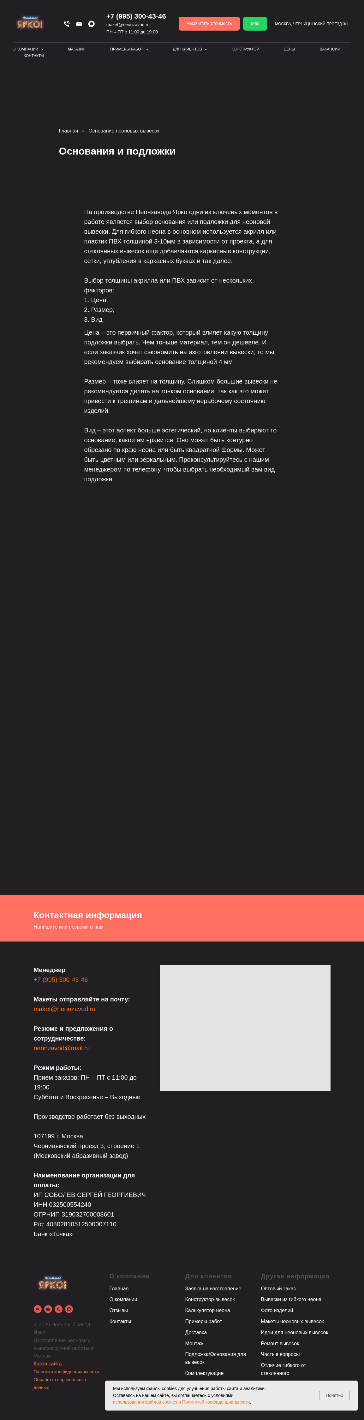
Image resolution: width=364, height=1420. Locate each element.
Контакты (34, 56)
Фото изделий (277, 1310)
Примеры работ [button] (127, 49)
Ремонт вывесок (280, 1343)
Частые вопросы (280, 1354)
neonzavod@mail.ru (62, 1048)
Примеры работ (203, 1321)
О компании (123, 1299)
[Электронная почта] (48, 1309)
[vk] (38, 1309)
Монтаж (194, 1343)
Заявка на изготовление (213, 1288)
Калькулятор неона (207, 1310)
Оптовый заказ (278, 1288)
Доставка (196, 1332)
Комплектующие (204, 1373)
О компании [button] (26, 49)
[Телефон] (67, 24)
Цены (289, 49)
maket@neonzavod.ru (128, 24)
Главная (68, 130)
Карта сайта (48, 1363)
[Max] (91, 24)
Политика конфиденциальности (66, 1371)
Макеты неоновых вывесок (292, 1321)
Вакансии (330, 49)
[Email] (79, 24)
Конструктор (245, 49)
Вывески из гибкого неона (291, 1299)
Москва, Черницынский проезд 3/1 (311, 24)
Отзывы (119, 1310)
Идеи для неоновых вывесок (294, 1332)
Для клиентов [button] (188, 49)
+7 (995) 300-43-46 (136, 16)
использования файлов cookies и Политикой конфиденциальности (181, 1402)
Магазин (77, 49)
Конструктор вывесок (210, 1299)
